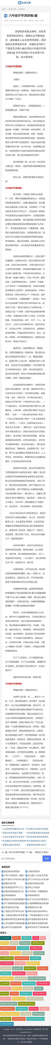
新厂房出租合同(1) (23, 948)
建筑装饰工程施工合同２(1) (26, 1003)
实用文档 (12, 9)
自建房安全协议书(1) (37, 943)
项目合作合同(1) (42, 968)
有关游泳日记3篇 (11, 907)
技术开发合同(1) (15, 953)
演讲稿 (22, 9)
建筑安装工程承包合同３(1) (35, 998)
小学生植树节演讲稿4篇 (14, 923)
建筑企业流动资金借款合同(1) (35, 1018)
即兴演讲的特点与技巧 (36, 841)
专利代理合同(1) (5, 998)
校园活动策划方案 (36, 883)
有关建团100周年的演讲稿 (14, 841)
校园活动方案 (10, 883)
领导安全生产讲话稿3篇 (38, 927)
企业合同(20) (4, 983)
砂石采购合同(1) (5, 973)
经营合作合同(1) (16, 983)
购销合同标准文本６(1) (7, 1008)
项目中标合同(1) (35, 958)
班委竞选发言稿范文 (11, 845)
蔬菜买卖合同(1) (5, 968)
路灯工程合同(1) (20, 963)
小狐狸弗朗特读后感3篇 (38, 903)
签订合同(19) (14, 993)
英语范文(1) (14, 943)
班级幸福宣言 (34, 895)
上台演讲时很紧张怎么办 (13, 829)
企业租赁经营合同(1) (18, 1018)
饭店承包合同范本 (12, 871)
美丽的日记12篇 (35, 907)
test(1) (43, 938)
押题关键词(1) (26, 938)
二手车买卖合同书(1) (6, 958)
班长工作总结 (34, 887)
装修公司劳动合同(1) (6, 978)
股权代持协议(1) (27, 953)
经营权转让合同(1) (30, 968)
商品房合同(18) (28, 988)
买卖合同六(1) (44, 1008)
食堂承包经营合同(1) (43, 983)
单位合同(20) (38, 988)
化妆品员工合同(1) (21, 978)
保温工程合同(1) (24, 943)
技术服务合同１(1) (26, 993)
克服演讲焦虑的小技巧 (36, 845)
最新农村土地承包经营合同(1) (37, 978)
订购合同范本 (34, 871)
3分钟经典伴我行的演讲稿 (38, 833)
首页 (4, 9)
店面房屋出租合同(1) (18, 973)
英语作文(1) (4, 943)
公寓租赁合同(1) (5, 1018)
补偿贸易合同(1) (26, 1013)
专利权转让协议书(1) (18, 998)
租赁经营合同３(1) (38, 1013)
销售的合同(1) (17, 988)
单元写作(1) (16, 938)
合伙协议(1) (4, 953)
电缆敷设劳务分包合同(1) (8, 948)
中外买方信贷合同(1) (6, 1024)
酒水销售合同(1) (39, 953)
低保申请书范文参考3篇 (14, 919)
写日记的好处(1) (5, 938)
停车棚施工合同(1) (36, 948)
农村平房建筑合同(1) (6, 963)
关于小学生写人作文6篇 (38, 879)
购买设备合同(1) (17, 968)
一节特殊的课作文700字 (38, 915)
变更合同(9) (4, 993)
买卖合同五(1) (33, 1008)
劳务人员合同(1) (32, 973)
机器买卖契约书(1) (22, 1008)
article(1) (36, 938)
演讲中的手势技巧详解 (12, 833)
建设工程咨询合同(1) (33, 963)
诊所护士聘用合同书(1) (22, 958)
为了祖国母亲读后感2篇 (14, 903)
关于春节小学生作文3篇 (14, 879)
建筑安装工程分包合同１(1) (8, 1003)
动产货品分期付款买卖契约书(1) (9, 1013)
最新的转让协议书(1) (28, 983)
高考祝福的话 (10, 895)
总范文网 (19, 1029)
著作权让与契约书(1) (39, 993)
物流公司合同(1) (5, 988)
